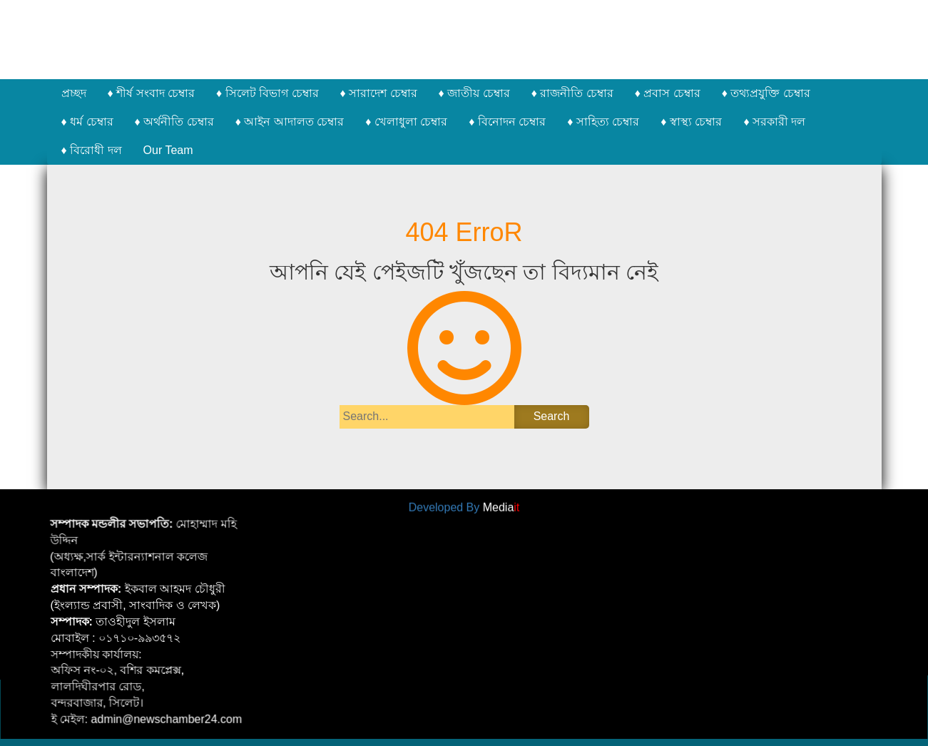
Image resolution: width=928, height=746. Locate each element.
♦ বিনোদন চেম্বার (507, 122)
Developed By (464, 505)
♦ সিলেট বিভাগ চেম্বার (267, 93)
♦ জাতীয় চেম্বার (474, 93)
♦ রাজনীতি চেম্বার (572, 93)
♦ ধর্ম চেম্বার (87, 122)
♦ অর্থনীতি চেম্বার (174, 122)
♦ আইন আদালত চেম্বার (290, 122)
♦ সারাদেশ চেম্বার (378, 93)
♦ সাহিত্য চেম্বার (603, 122)
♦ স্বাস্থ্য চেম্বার (691, 122)
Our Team (168, 150)
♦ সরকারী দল (774, 122)
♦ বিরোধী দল (91, 150)
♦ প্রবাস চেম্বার (667, 93)
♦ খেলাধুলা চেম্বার (406, 122)
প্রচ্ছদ (73, 93)
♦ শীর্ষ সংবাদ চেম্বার (151, 93)
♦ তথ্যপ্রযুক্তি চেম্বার (766, 93)
